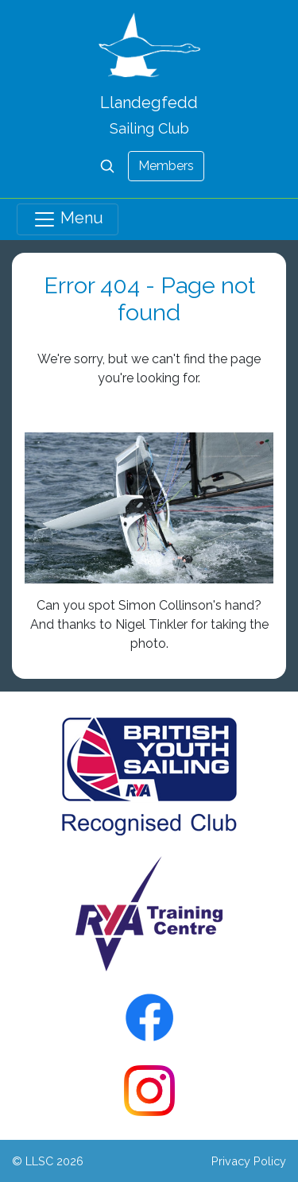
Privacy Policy (248, 1161)
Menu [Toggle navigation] (68, 219)
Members (166, 165)
